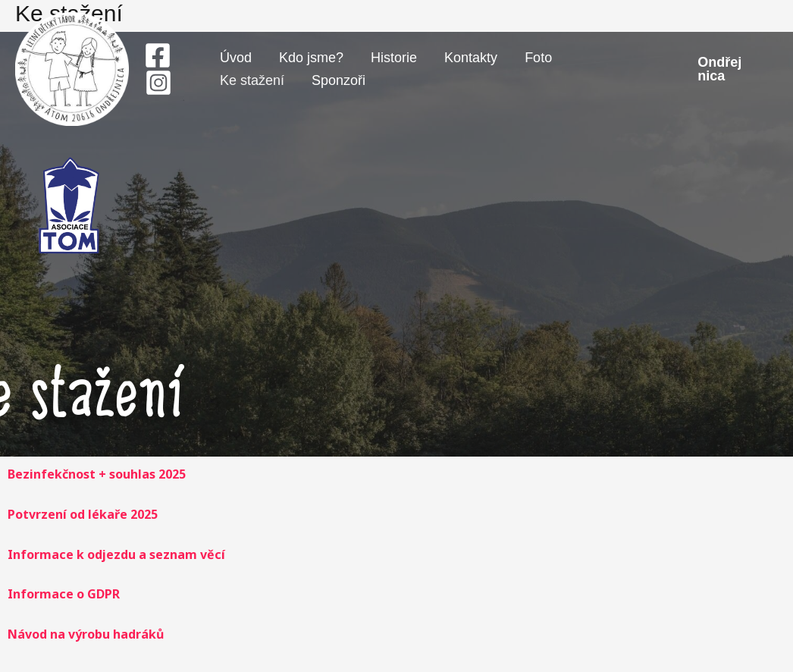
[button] (722, 69)
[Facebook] (157, 55)
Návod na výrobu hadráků (86, 634)
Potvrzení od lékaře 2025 (83, 514)
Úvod (236, 57)
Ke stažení (252, 80)
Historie (394, 57)
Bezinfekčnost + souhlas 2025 (97, 474)
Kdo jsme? (311, 57)
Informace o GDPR (64, 594)
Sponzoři (338, 80)
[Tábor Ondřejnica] (72, 67)
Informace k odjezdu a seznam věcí (116, 554)
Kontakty (470, 57)
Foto (538, 57)
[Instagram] (158, 82)
